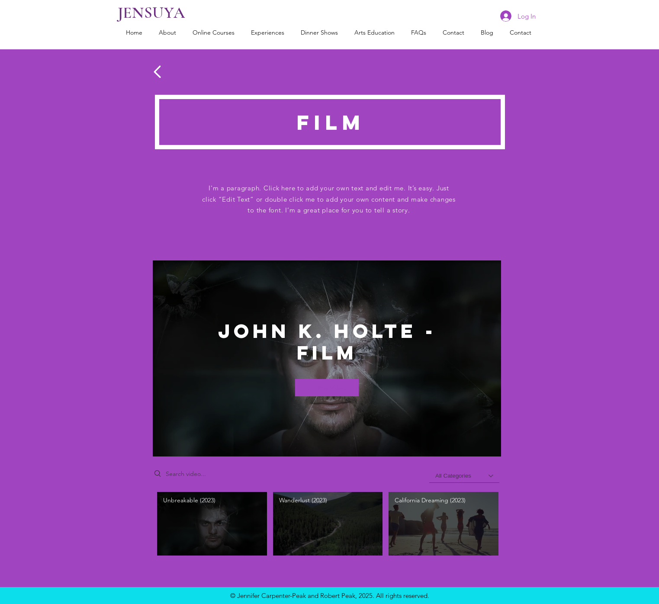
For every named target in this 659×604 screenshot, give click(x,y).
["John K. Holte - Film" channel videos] (326, 525)
